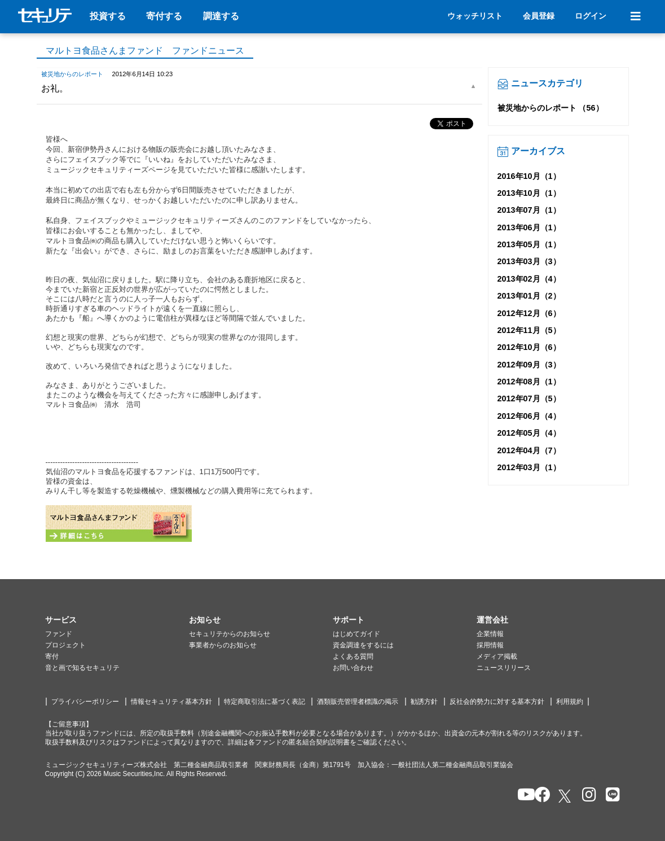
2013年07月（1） (529, 209)
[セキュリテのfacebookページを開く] (539, 795)
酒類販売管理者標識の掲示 (357, 702)
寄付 (52, 656)
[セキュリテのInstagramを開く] (586, 795)
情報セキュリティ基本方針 (171, 702)
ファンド (58, 634)
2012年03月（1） (529, 467)
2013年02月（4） (529, 278)
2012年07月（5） (529, 398)
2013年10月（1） (529, 193)
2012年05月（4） (529, 432)
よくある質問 (353, 656)
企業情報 (490, 634)
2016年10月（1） (529, 176)
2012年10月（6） (529, 347)
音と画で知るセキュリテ (82, 668)
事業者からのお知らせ (223, 645)
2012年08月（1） (529, 381)
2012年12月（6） (529, 313)
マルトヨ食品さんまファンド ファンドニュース (145, 50)
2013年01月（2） (529, 295)
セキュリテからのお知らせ (229, 634)
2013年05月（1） (529, 244)
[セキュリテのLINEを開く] (610, 795)
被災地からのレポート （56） (550, 107)
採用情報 (490, 645)
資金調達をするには (363, 645)
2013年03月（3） (529, 261)
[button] (117, 620)
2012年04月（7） (529, 450)
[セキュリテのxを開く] (565, 796)
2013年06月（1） (529, 227)
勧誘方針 (424, 702)
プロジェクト (65, 645)
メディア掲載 (497, 656)
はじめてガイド (356, 634)
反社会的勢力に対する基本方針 (497, 702)
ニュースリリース (504, 668)
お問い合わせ (353, 668)
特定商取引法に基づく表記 (264, 702)
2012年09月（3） (529, 364)
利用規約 (569, 702)
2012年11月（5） (529, 330)
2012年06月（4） (529, 415)
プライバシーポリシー (85, 702)
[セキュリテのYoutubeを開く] (521, 795)
